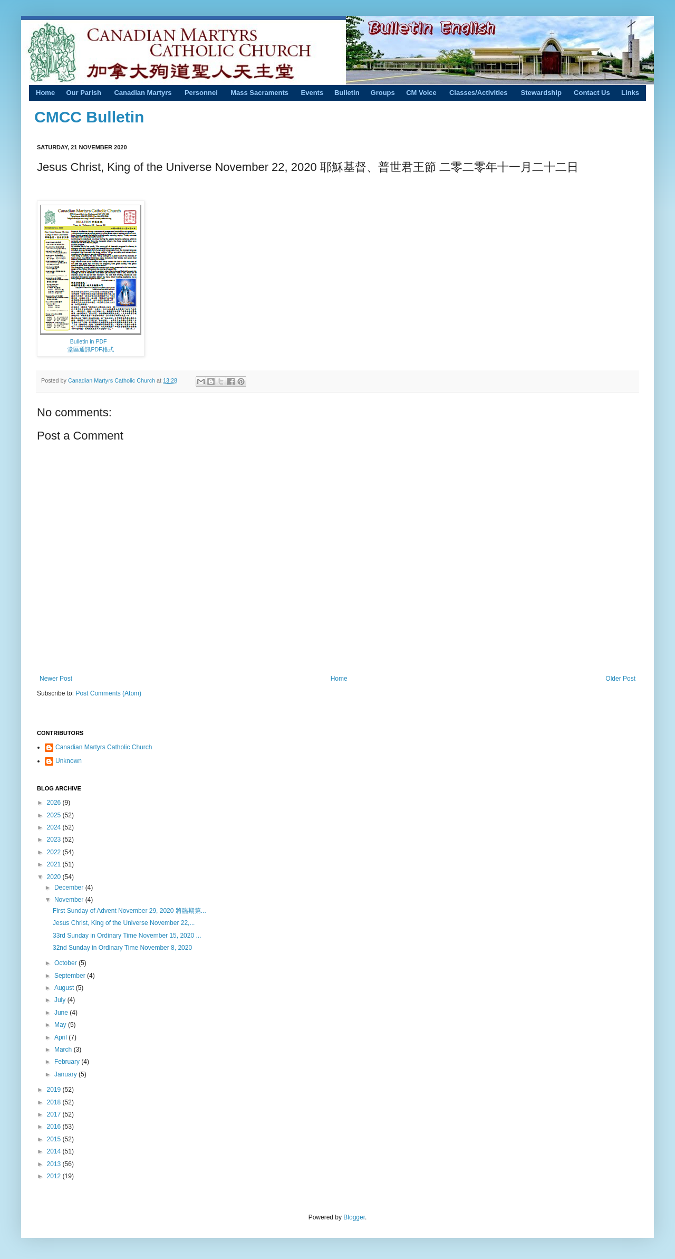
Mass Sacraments (259, 93)
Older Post (620, 678)
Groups (383, 93)
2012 (55, 1176)
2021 (55, 864)
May (61, 1024)
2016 (55, 1126)
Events (312, 93)
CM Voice (421, 93)
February (67, 1061)
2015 (55, 1139)
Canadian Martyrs (142, 93)
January (66, 1074)
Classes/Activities (478, 93)
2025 (55, 815)
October (66, 963)
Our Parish (83, 93)
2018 (55, 1102)
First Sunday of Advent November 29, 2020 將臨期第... (129, 910)
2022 (55, 852)
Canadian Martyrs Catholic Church (112, 380)
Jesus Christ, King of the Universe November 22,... (124, 923)
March (64, 1049)
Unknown (68, 761)
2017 (55, 1114)
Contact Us (592, 93)
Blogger (354, 1217)
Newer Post (56, 678)
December (69, 887)
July (61, 1000)
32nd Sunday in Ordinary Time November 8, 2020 (122, 947)
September (70, 975)
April (61, 1037)
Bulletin (347, 93)
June (62, 1012)
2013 (55, 1164)
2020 (55, 877)
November (69, 899)
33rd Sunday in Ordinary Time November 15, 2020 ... (127, 935)
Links (630, 93)
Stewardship (541, 93)
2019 (55, 1089)
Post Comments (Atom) (108, 693)
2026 (55, 802)
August (65, 987)
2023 (55, 839)
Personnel (201, 93)
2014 (55, 1151)
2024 (55, 827)
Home (45, 93)
